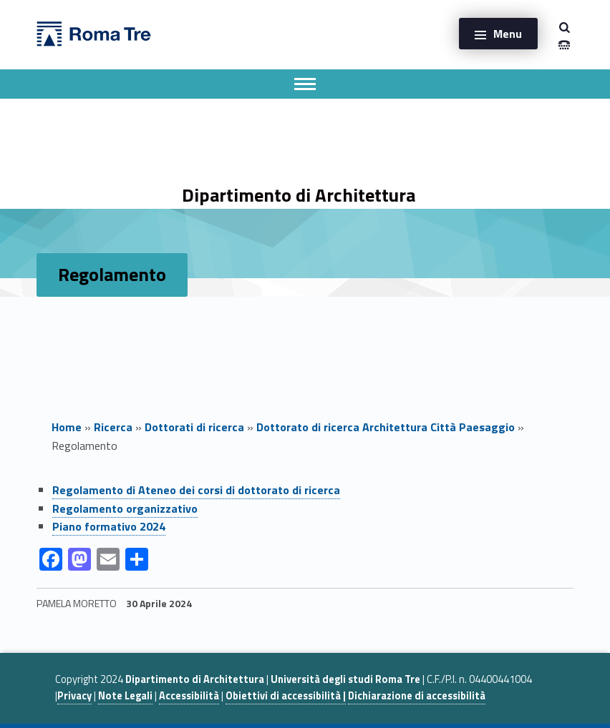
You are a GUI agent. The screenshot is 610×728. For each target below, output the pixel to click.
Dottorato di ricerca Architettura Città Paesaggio (385, 427)
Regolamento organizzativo (125, 508)
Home (67, 427)
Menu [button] (507, 33)
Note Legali (125, 696)
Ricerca (113, 427)
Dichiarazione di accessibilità (416, 696)
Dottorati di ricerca (194, 427)
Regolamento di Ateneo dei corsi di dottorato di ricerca (196, 489)
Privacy (74, 696)
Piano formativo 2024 (108, 526)
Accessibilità (189, 696)
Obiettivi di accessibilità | (286, 696)
